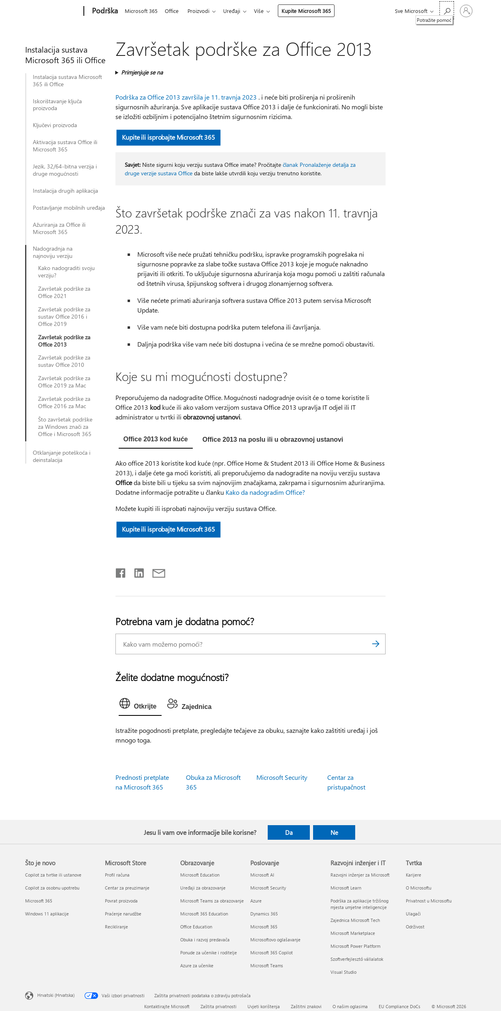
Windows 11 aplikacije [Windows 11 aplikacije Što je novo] (47, 914)
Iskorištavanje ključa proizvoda (57, 105)
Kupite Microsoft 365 (312, 10)
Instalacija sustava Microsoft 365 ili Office (67, 80)
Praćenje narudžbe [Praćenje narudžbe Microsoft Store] (123, 914)
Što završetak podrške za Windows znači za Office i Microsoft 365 (65, 427)
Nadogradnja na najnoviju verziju (52, 252)
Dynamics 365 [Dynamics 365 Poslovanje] (264, 914)
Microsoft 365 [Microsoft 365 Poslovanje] (263, 927)
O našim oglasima (350, 1006)
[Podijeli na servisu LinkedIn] (136, 571)
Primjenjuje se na (142, 72)
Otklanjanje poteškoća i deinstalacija (61, 456)
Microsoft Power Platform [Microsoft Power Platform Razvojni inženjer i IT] (355, 946)
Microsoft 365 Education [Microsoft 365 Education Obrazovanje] (204, 914)
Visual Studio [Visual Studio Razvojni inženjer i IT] (343, 972)
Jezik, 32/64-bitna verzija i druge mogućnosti (65, 170)
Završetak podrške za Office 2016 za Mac (64, 402)
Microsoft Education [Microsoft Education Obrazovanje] (200, 875)
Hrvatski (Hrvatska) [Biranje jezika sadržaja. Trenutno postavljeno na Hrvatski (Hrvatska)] (56, 995)
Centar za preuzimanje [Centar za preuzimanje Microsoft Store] (127, 888)
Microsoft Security (281, 777)
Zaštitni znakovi (306, 1006)
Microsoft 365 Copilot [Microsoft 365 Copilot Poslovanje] (271, 952)
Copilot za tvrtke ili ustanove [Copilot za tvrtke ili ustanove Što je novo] (53, 875)
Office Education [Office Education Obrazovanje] (196, 927)
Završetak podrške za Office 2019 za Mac (64, 382)
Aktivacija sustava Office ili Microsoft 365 (65, 145)
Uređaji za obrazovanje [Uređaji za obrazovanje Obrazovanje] (203, 888)
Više (265, 10)
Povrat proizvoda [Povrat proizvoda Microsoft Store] (121, 901)
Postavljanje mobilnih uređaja (69, 207)
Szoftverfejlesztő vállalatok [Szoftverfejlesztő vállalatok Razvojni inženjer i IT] (356, 959)
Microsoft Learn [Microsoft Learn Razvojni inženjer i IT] (345, 888)
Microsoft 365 (141, 10)
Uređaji (236, 10)
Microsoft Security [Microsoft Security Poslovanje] (268, 888)
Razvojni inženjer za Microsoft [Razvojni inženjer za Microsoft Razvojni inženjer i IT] (360, 875)
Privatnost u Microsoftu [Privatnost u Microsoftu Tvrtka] (429, 901)
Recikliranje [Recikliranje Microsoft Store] (116, 927)
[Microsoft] (53, 11)
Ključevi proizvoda (55, 125)
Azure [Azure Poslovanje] (256, 901)
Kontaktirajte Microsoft (167, 1006)
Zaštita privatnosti (218, 1006)
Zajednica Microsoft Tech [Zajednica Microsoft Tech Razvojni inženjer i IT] (355, 920)
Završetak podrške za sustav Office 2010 (64, 361)
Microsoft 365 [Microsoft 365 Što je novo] (38, 901)
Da (289, 832)
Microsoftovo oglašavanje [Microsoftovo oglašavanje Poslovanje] (275, 940)
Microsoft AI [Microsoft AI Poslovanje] (262, 875)
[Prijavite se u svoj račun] (466, 11)
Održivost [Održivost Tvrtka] (415, 927)
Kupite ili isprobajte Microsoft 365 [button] (168, 137)
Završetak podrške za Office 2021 (64, 292)
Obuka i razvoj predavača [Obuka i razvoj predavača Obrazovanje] (205, 940)
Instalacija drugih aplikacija (65, 190)
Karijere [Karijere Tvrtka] (413, 875)
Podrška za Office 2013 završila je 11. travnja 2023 (186, 97)
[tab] (156, 440)
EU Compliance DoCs (399, 1006)
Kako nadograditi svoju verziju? (66, 271)
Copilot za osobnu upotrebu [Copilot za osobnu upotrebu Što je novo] (52, 888)
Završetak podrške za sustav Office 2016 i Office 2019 (64, 317)
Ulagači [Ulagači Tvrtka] (413, 914)
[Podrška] (104, 11)
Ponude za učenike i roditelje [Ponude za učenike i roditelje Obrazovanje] (208, 952)
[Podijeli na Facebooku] (121, 571)
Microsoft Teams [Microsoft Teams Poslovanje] (266, 965)
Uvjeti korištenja (263, 1006)
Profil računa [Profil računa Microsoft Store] (117, 875)
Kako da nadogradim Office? (265, 492)
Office (173, 10)
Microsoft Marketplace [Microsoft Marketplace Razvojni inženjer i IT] (352, 933)
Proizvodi (202, 10)
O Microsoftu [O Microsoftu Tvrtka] (418, 888)
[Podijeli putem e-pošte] (155, 571)
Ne (334, 832)
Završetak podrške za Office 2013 (64, 341)
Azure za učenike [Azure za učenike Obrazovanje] (196, 965)
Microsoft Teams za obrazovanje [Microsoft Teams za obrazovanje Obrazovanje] (212, 901)
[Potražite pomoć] (446, 10)
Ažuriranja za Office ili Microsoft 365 (59, 228)
